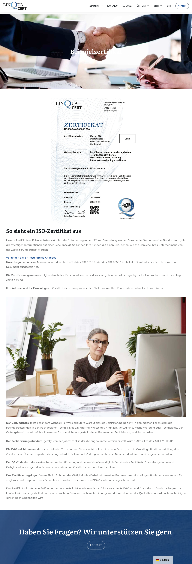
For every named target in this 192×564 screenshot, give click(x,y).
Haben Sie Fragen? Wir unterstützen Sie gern (95, 529)
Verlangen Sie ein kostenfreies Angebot (31, 255)
